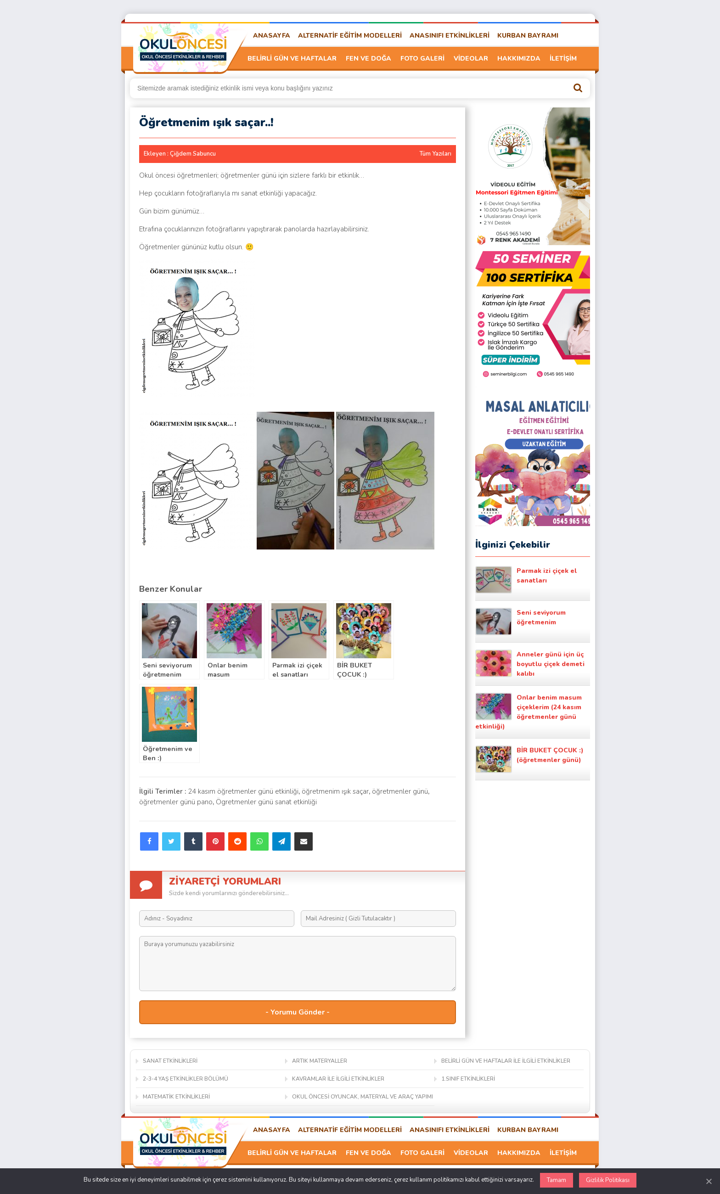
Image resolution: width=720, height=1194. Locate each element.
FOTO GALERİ (422, 58)
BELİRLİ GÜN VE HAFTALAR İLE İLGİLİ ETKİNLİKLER (505, 1061)
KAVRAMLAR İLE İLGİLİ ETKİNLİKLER (338, 1078)
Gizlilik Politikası (608, 1180)
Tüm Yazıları (435, 154)
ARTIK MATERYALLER (319, 1061)
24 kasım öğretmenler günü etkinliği (243, 791)
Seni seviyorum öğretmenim (520, 621)
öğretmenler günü (400, 791)
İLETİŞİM (563, 58)
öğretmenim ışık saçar (335, 791)
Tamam (556, 1180)
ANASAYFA (271, 35)
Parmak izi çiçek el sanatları (526, 580)
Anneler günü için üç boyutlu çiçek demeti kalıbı (530, 664)
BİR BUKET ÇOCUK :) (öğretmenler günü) (529, 759)
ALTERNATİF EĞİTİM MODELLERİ (350, 35)
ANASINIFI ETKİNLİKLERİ (449, 35)
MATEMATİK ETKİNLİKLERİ (176, 1096)
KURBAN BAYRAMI (527, 35)
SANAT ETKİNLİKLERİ (170, 1061)
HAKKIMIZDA (518, 58)
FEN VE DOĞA (368, 58)
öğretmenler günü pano (176, 802)
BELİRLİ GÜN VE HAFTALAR (292, 58)
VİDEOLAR (471, 58)
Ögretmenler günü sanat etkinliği (266, 802)
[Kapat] (708, 1181)
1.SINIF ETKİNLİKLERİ (468, 1078)
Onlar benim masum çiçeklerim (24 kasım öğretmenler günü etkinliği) (528, 712)
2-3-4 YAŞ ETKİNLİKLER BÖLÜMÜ (185, 1078)
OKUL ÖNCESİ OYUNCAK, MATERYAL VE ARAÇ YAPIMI (362, 1096)
